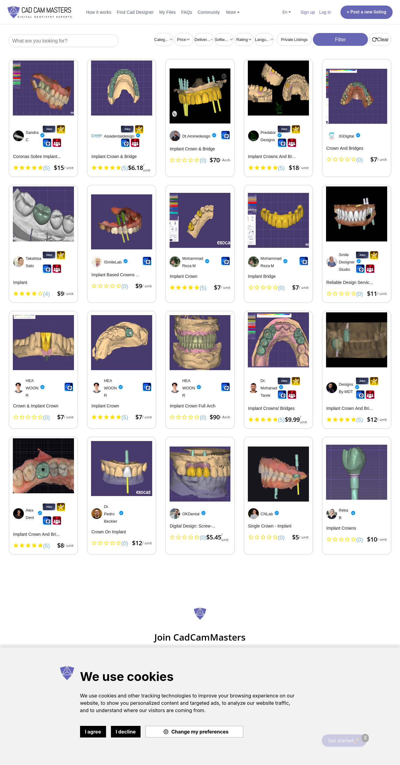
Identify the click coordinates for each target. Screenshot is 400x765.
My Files (167, 12)
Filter (340, 39)
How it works (98, 12)
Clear (380, 39)
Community (209, 12)
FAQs (186, 12)
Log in (325, 12)
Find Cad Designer (135, 12)
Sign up (307, 12)
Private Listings (294, 39)
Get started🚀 (347, 739)
